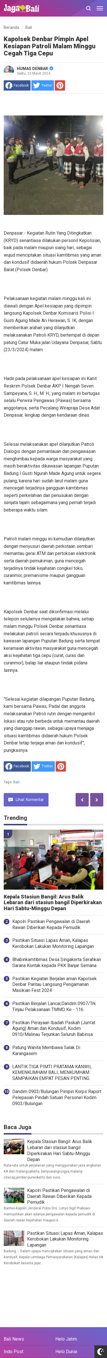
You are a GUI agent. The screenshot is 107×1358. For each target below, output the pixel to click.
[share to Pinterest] (60, 85)
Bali (16, 782)
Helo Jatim (66, 1339)
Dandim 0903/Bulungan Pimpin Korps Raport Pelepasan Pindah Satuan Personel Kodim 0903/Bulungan (56, 1097)
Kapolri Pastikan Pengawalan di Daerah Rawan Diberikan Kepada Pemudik (51, 924)
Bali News (14, 1339)
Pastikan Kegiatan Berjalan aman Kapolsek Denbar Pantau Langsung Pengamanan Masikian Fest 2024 (54, 984)
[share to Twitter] (42, 85)
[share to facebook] (17, 85)
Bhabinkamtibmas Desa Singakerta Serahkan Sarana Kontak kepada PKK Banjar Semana (56, 962)
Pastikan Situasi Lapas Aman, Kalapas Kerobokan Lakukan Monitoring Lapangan (53, 943)
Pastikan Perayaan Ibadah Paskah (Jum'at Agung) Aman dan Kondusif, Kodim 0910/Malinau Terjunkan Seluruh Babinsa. (53, 1028)
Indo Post (13, 1351)
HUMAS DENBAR (35, 68)
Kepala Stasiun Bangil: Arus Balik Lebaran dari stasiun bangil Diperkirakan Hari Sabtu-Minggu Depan (53, 903)
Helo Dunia (66, 1351)
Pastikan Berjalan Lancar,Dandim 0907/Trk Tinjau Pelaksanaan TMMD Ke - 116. (54, 1006)
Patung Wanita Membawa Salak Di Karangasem (46, 1050)
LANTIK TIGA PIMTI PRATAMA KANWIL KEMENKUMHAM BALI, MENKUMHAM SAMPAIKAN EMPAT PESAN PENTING (52, 1072)
